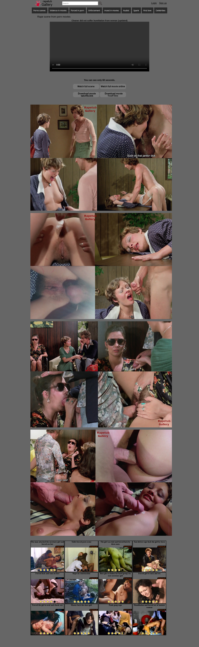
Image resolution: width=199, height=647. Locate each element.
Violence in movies (58, 10)
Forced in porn (77, 10)
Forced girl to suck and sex (149, 574)
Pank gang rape (115, 605)
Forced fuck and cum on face (47, 574)
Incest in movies (111, 10)
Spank (136, 10)
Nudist (126, 10)
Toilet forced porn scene (81, 542)
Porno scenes (39, 10)
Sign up (163, 3)
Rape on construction (81, 574)
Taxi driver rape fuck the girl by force (149, 542)
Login (154, 3)
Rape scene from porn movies (53, 16)
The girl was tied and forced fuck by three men (115, 543)
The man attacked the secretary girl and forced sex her (47, 543)
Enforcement (94, 10)
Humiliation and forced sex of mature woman (149, 606)
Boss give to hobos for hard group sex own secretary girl (115, 575)
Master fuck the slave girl (81, 605)
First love (147, 10)
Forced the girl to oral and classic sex (47, 605)
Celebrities (160, 10)
